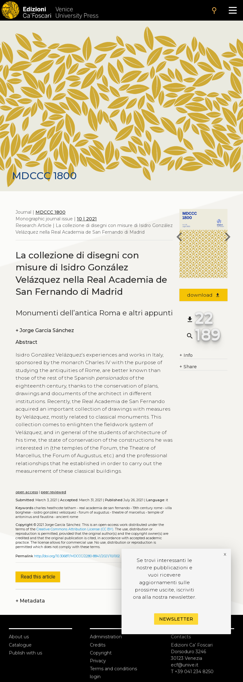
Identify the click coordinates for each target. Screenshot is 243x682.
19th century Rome (147, 508)
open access (27, 492)
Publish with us (25, 653)
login (95, 676)
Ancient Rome (67, 517)
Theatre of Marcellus (128, 512)
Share (188, 366)
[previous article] (179, 238)
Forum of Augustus (94, 512)
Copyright (101, 653)
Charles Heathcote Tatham (55, 508)
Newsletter (176, 619)
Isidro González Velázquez (55, 512)
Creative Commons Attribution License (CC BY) (74, 529)
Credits (97, 645)
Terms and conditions (113, 669)
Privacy (98, 661)
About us (19, 637)
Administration (106, 637)
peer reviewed (53, 492)
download (203, 295)
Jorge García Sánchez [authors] (45, 330)
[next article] (227, 238)
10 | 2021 (87, 219)
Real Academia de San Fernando (104, 508)
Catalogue (20, 645)
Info (186, 355)
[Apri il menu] (232, 10)
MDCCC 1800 (50, 212)
